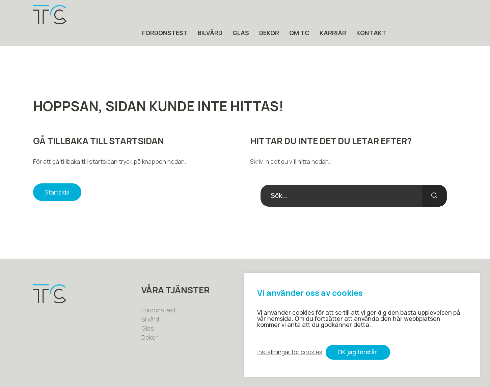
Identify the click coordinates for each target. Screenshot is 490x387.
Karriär (403, 15)
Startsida (58, 175)
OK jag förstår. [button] (359, 353)
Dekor (340, 15)
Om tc (370, 15)
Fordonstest (235, 15)
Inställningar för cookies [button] (290, 353)
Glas (311, 15)
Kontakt (442, 15)
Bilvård (280, 15)
